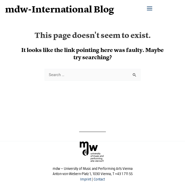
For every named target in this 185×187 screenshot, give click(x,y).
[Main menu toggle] (149, 6)
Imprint (85, 179)
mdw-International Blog (59, 9)
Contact (99, 179)
